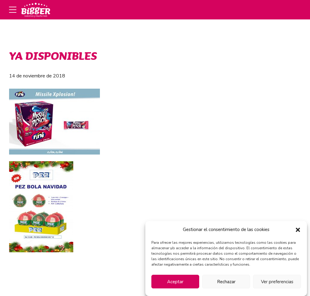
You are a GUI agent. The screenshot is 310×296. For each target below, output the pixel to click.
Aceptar (175, 282)
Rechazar (226, 282)
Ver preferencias (277, 282)
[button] (298, 230)
